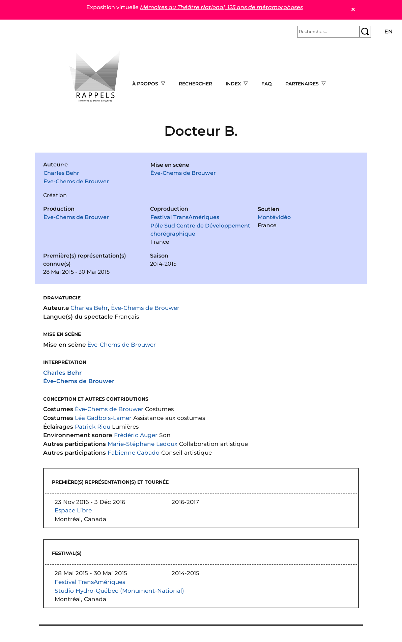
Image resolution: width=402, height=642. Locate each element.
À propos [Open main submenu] (146, 84)
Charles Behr (61, 173)
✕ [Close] (353, 9)
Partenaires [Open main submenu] (302, 84)
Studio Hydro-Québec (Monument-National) (119, 590)
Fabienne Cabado (134, 452)
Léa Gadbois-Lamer (103, 417)
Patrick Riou (92, 426)
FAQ (266, 84)
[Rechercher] (328, 31)
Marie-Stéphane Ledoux (142, 443)
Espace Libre (73, 510)
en (388, 31)
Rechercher (195, 84)
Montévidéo (274, 217)
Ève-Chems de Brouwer (76, 181)
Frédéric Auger (135, 434)
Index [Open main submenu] (234, 84)
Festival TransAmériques (184, 217)
